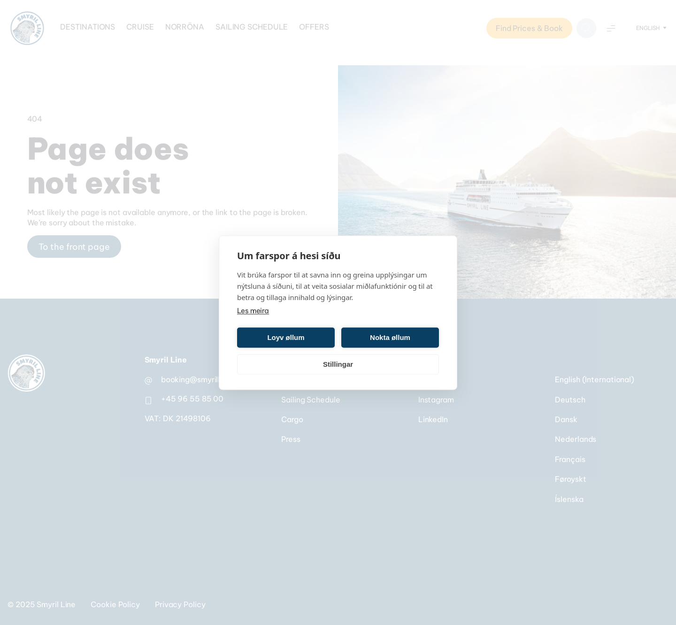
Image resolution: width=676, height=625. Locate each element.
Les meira (253, 310)
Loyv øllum (285, 337)
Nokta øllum (390, 337)
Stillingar (338, 364)
